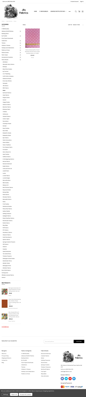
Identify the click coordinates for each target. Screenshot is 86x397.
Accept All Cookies (25, 394)
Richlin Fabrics (6, 223)
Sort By (70, 24)
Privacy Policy (5, 355)
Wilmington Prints (7, 265)
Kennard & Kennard (7, 163)
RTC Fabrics (5, 230)
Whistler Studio (6, 263)
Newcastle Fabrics (7, 199)
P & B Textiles (6, 204)
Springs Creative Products (9, 242)
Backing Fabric (5, 33)
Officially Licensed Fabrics (8, 275)
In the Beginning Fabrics (8, 159)
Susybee (5, 249)
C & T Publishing (6, 73)
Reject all (14, 394)
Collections (4, 40)
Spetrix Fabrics (6, 239)
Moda (4, 90)
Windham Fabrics (7, 268)
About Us (4, 353)
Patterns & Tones (6, 50)
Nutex (4, 201)
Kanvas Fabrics (6, 161)
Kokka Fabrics (6, 166)
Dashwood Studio (7, 78)
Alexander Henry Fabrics (8, 64)
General (3, 277)
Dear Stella (5, 130)
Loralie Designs (6, 178)
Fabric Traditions (7, 144)
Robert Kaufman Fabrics (8, 218)
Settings (5, 394)
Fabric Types (5, 54)
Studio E (5, 246)
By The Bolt (4, 36)
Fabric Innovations (7, 140)
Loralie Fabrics (6, 175)
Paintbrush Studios (7, 206)
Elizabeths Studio (7, 135)
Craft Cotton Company (8, 76)
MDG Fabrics (6, 88)
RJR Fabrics (5, 227)
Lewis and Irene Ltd (7, 168)
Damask (4, 125)
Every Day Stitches (7, 81)
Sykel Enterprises (7, 251)
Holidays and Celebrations (8, 47)
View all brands (45, 376)
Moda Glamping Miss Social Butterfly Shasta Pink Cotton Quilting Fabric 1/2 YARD (32, 51)
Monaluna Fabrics (7, 197)
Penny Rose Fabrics (7, 208)
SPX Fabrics (5, 244)
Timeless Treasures (7, 256)
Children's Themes (6, 45)
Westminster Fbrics (7, 260)
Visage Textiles (6, 102)
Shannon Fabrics (7, 234)
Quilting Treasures (7, 213)
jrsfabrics (5, 327)
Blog (3, 362)
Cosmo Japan (6, 118)
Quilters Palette (6, 211)
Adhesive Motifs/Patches (58, 11)
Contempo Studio (7, 123)
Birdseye (5, 66)
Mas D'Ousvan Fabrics (8, 187)
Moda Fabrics (6, 194)
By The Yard (5, 71)
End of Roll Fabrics (6, 270)
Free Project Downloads (7, 38)
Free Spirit (5, 149)
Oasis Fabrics (6, 95)
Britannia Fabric (6, 109)
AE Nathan (5, 62)
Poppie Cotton (6, 97)
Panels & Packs (5, 52)
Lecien (4, 173)
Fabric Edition (6, 142)
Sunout (4, 99)
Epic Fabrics (5, 137)
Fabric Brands (5, 59)
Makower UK (5, 185)
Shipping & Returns (6, 358)
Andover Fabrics (7, 104)
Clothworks (5, 114)
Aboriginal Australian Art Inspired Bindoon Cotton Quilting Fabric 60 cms (15, 289)
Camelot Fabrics (6, 116)
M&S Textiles (6, 182)
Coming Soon (5, 272)
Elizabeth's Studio (7, 133)
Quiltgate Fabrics (7, 215)
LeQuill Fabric (6, 170)
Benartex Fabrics (7, 107)
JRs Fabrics (5, 85)
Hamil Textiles (6, 154)
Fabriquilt (5, 83)
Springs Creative (45, 364)
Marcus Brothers (6, 180)
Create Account (74, 1)
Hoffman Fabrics (6, 156)
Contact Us (4, 360)
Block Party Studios (7, 69)
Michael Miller (6, 192)
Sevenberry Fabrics (7, 232)
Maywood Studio (7, 189)
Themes (3, 43)
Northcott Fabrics (7, 92)
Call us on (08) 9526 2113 (9, 1)
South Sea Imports (7, 237)
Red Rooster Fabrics (7, 220)
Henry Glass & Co (7, 152)
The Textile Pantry (7, 253)
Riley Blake (5, 225)
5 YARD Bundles (43, 11)
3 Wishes (5, 111)
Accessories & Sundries (7, 57)
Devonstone (5, 121)
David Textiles (6, 128)
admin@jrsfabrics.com (66, 371)
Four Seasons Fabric (7, 147)
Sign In (81, 1)
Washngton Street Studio (9, 258)
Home (35, 11)
